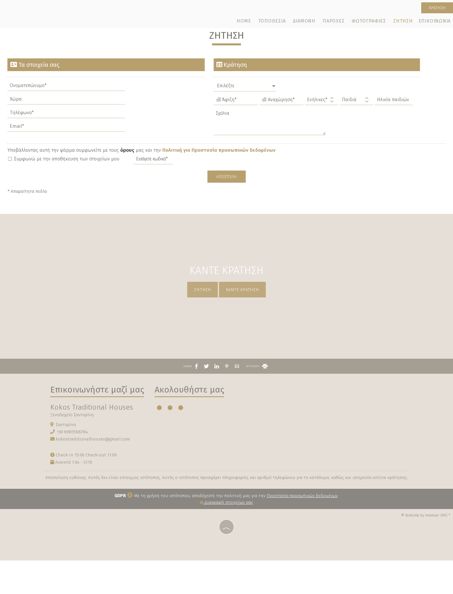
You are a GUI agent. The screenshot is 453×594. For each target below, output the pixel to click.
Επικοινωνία (434, 22)
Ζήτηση (402, 22)
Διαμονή (305, 22)
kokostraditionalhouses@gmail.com (94, 471)
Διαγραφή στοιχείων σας (226, 536)
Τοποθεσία (273, 22)
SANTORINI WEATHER (283, 440)
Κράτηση (435, 8)
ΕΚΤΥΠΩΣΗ (257, 396)
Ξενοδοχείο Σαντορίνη (73, 446)
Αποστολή (226, 188)
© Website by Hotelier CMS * (425, 549)
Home (246, 22)
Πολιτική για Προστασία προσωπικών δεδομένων (220, 162)
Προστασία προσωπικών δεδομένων (302, 529)
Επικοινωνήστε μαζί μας (98, 422)
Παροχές (334, 22)
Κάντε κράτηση (244, 311)
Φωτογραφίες (369, 22)
